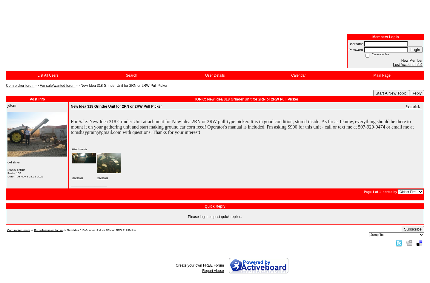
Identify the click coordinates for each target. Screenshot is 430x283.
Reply (416, 93)
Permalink (413, 106)
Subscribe (413, 229)
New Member (412, 60)
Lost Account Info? (408, 65)
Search (131, 75)
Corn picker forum (20, 85)
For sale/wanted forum (57, 85)
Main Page (382, 75)
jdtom (11, 105)
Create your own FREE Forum (200, 265)
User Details (215, 75)
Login (415, 49)
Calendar (298, 75)
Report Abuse (213, 271)
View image (77, 178)
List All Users (48, 75)
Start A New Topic (391, 93)
